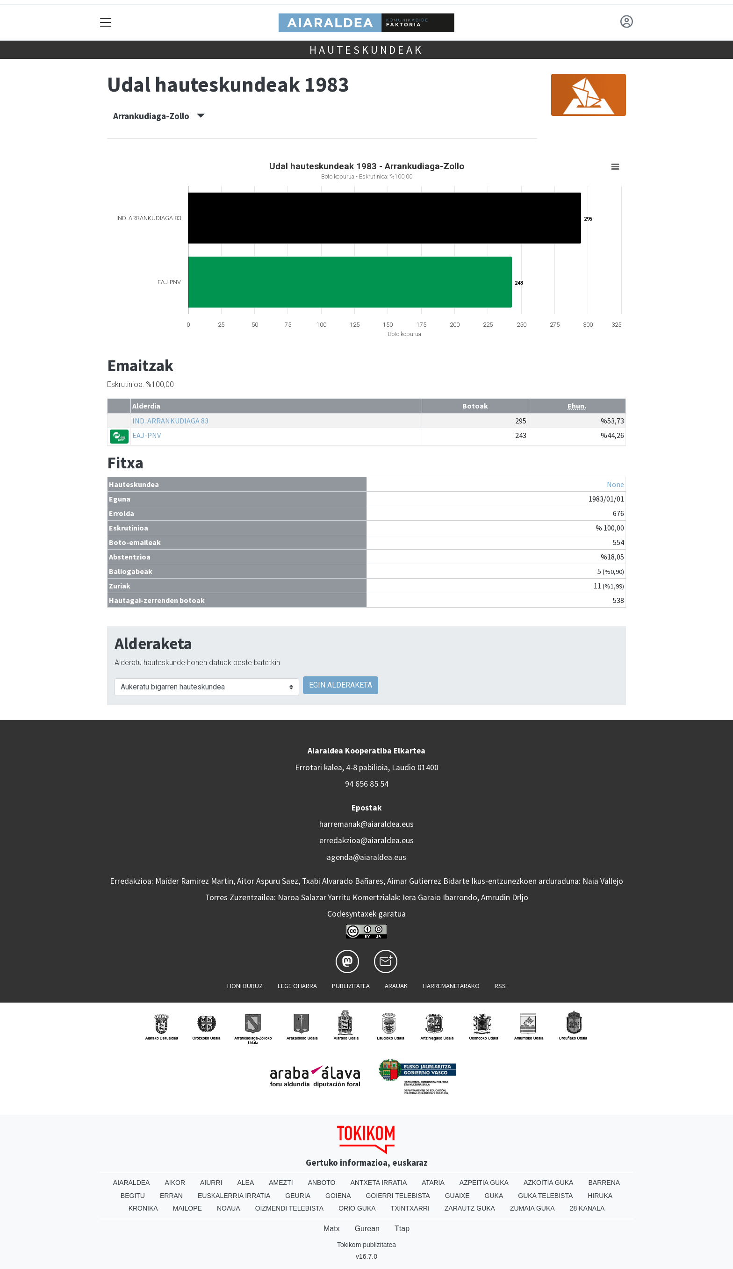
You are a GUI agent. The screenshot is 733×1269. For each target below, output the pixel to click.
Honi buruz (245, 986)
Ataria (433, 1182)
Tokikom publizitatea (366, 1244)
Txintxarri (410, 1208)
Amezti (281, 1182)
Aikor (175, 1182)
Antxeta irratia (379, 1182)
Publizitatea (351, 986)
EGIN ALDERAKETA (340, 685)
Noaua (228, 1208)
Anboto (322, 1182)
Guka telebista (545, 1195)
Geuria (297, 1195)
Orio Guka (356, 1208)
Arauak (396, 986)
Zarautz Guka (470, 1208)
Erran (171, 1195)
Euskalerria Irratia (234, 1195)
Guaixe (457, 1195)
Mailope (187, 1208)
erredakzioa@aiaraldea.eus (366, 840)
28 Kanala (587, 1208)
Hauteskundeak (366, 50)
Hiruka (600, 1195)
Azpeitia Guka (484, 1182)
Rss (500, 986)
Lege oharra (297, 986)
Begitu (133, 1195)
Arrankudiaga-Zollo (159, 116)
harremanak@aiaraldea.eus (366, 824)
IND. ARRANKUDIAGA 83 (170, 420)
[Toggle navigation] (106, 22)
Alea (245, 1182)
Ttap (402, 1229)
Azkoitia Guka (549, 1182)
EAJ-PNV (146, 435)
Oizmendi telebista (289, 1208)
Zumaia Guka (532, 1208)
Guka (494, 1195)
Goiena (338, 1195)
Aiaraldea (131, 1182)
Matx (331, 1229)
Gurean (367, 1229)
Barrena (604, 1182)
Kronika (143, 1208)
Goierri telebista (398, 1195)
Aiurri (211, 1182)
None (615, 484)
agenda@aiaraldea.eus (366, 857)
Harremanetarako (451, 986)
